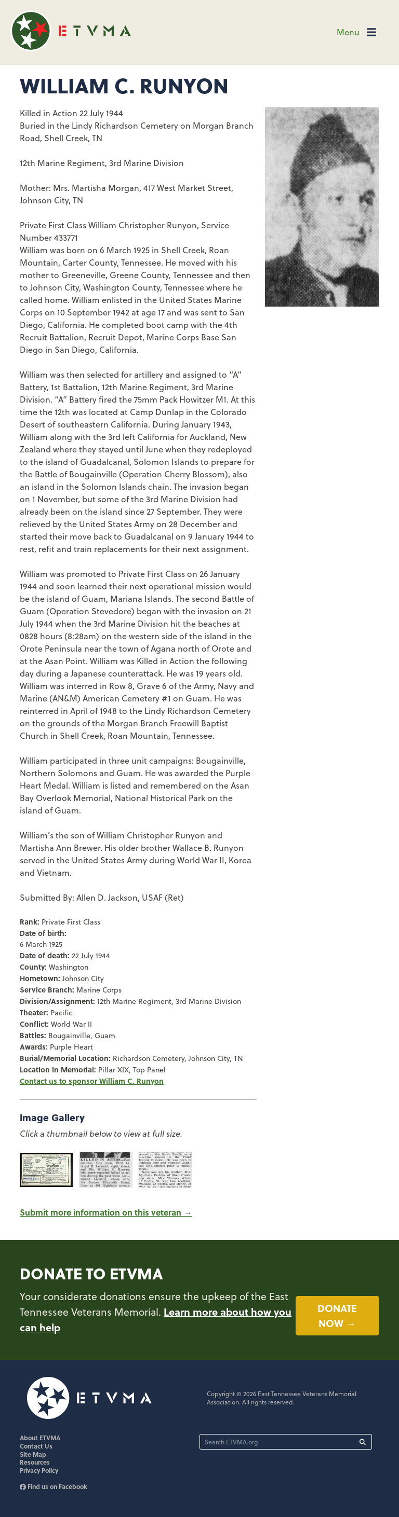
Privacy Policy (39, 1470)
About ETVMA (40, 1437)
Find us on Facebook (53, 1486)
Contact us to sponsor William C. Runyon (92, 1080)
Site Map (33, 1454)
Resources (35, 1462)
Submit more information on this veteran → (106, 1212)
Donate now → (337, 1315)
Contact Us (36, 1446)
